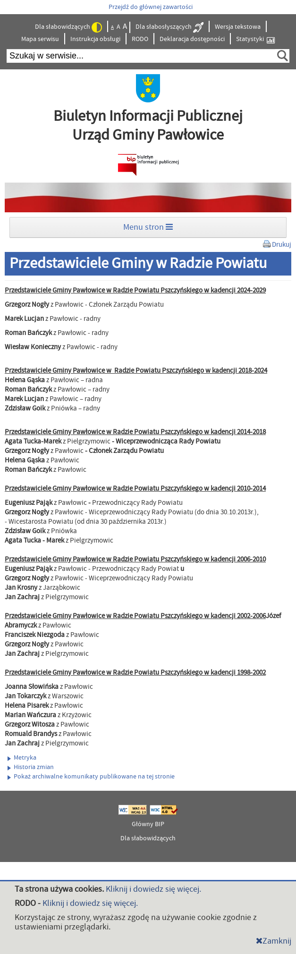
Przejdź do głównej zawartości (151, 7)
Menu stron (148, 227)
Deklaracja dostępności (192, 39)
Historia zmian (31, 767)
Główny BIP (148, 824)
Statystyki (255, 39)
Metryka (22, 757)
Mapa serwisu (40, 39)
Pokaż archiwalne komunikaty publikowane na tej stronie (91, 776)
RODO (140, 39)
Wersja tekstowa (238, 27)
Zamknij (273, 941)
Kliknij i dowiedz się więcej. (153, 889)
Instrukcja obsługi (95, 39)
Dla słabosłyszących (169, 27)
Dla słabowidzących (68, 27)
